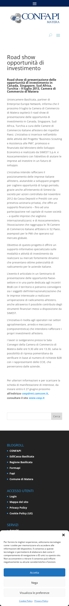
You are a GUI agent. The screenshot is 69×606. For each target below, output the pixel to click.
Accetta (34, 572)
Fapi (12, 473)
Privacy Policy (41, 601)
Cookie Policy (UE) (21, 513)
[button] (63, 535)
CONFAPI (15, 450)
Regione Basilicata (21, 462)
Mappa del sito (19, 502)
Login (13, 496)
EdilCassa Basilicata (22, 456)
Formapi (15, 468)
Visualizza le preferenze (34, 593)
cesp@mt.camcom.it (35, 393)
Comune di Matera (21, 479)
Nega (34, 582)
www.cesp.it (37, 398)
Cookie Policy (26, 601)
